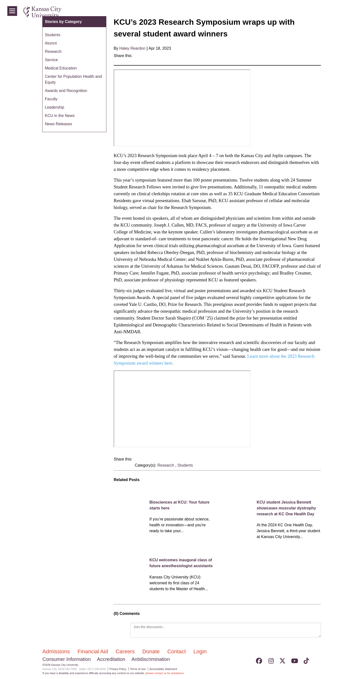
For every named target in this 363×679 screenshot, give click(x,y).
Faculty (51, 99)
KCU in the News (60, 116)
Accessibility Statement (163, 668)
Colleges (287, 12)
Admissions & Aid (258, 12)
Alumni (51, 43)
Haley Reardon (132, 48)
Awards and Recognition (66, 91)
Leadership (54, 107)
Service (51, 60)
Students (185, 465)
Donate (151, 651)
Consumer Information (67, 659)
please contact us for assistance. (165, 673)
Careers (126, 651)
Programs (309, 12)
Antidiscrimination (151, 659)
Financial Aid (93, 651)
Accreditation (111, 659)
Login (343, 12)
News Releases (58, 124)
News (328, 12)
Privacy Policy (118, 668)
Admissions (57, 651)
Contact (177, 651)
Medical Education (61, 68)
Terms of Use (138, 668)
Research (166, 465)
